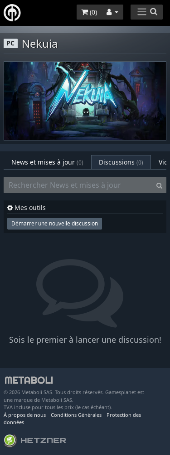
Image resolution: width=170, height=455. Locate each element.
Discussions (121, 162)
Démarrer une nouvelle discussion (54, 223)
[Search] (159, 185)
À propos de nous (25, 414)
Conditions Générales (76, 414)
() (89, 12)
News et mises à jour (47, 162)
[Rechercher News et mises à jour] (78, 185)
